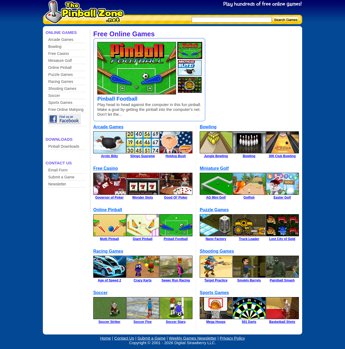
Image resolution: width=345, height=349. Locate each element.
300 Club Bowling (282, 156)
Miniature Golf (60, 60)
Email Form (58, 170)
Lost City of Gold (282, 239)
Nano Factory (216, 239)
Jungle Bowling (216, 156)
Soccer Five (142, 322)
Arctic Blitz (109, 156)
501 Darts (249, 322)
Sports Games (60, 102)
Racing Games (60, 81)
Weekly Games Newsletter (192, 338)
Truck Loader (249, 239)
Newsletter (57, 184)
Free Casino (58, 53)
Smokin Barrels (249, 280)
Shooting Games (62, 88)
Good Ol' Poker (176, 197)
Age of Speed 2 (109, 280)
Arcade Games (60, 39)
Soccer (54, 95)
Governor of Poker (109, 197)
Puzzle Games (60, 74)
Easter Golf (282, 197)
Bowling (54, 46)
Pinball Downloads (63, 146)
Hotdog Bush (175, 156)
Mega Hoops (215, 322)
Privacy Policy (232, 338)
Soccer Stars (175, 322)
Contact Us (124, 338)
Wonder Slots (142, 197)
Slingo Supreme (142, 156)
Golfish (248, 197)
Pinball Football (117, 99)
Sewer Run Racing (175, 280)
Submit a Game (61, 177)
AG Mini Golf (216, 197)
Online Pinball (59, 67)
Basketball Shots (282, 322)
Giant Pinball (142, 239)
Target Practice (215, 280)
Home (105, 338)
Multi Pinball (109, 239)
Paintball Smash (282, 280)
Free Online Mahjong (66, 109)
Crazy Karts (143, 280)
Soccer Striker (109, 322)
